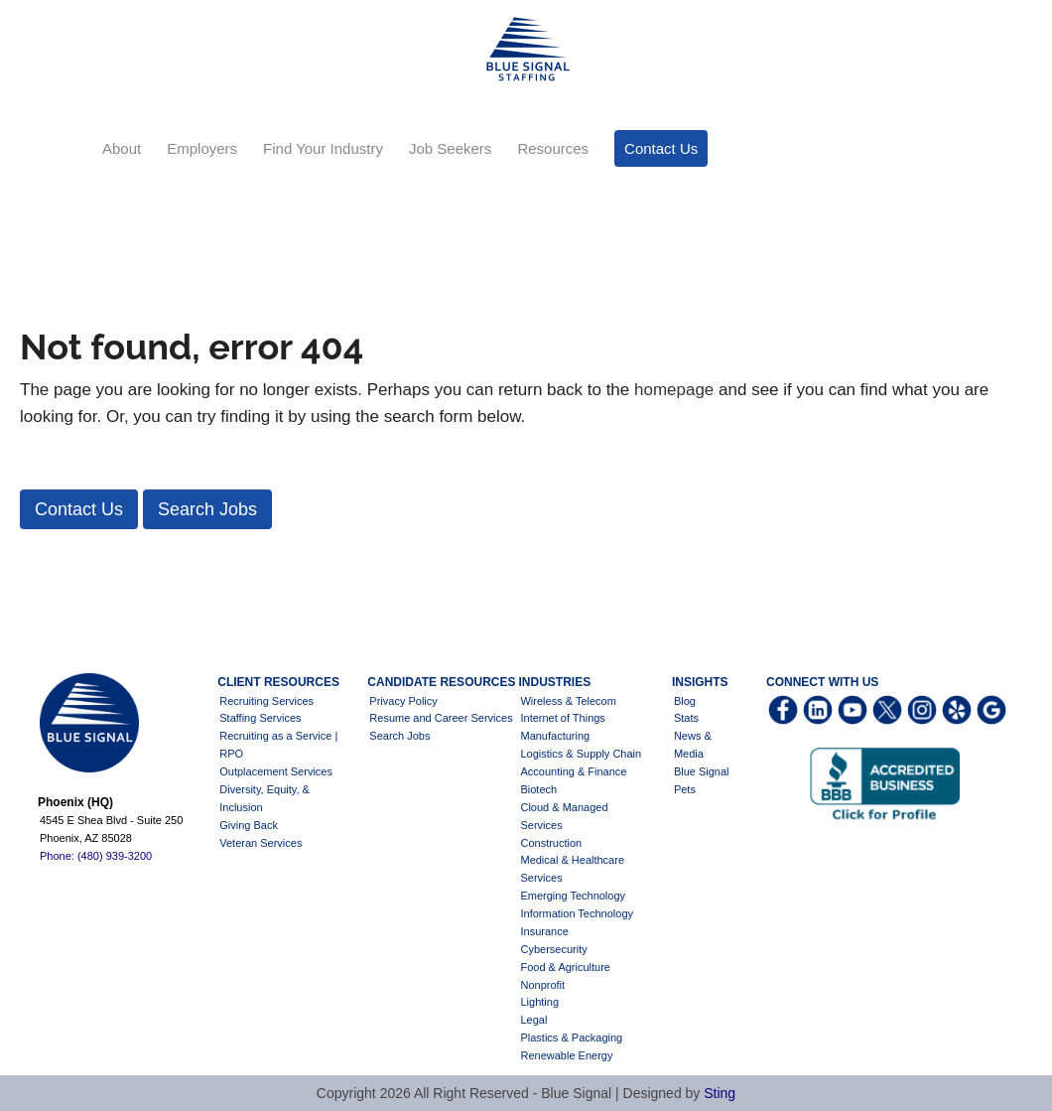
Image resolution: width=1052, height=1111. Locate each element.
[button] (79, 509)
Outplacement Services (275, 771)
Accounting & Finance (573, 771)
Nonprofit (542, 985)
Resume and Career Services (440, 718)
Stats (686, 718)
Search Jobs (399, 736)
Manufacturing (555, 736)
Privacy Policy (403, 701)
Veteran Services (260, 843)
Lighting (539, 1002)
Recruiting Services (266, 701)
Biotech (538, 789)
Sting (719, 1093)
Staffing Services (260, 718)
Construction (551, 843)
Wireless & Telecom (567, 701)
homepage (674, 389)
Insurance (544, 931)
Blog (685, 701)
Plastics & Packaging (571, 1037)
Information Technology (576, 913)
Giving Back (248, 825)
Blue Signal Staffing (526, 49)
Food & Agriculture (565, 967)
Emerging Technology (572, 896)
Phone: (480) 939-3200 (96, 856)
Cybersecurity (553, 949)
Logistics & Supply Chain (580, 754)
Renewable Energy (566, 1055)
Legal (533, 1020)
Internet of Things (562, 718)
